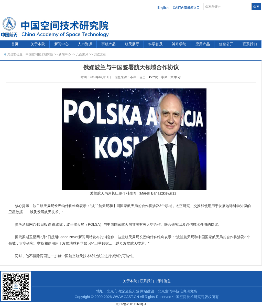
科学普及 (155, 44)
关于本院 (38, 44)
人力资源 (85, 44)
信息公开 (226, 44)
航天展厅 (132, 44)
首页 (14, 44)
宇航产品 (108, 44)
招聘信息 (163, 281)
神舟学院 (179, 44)
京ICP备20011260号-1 (131, 304)
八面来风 (82, 54)
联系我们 (250, 44)
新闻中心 (61, 44)
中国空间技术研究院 (39, 54)
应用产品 (202, 44)
